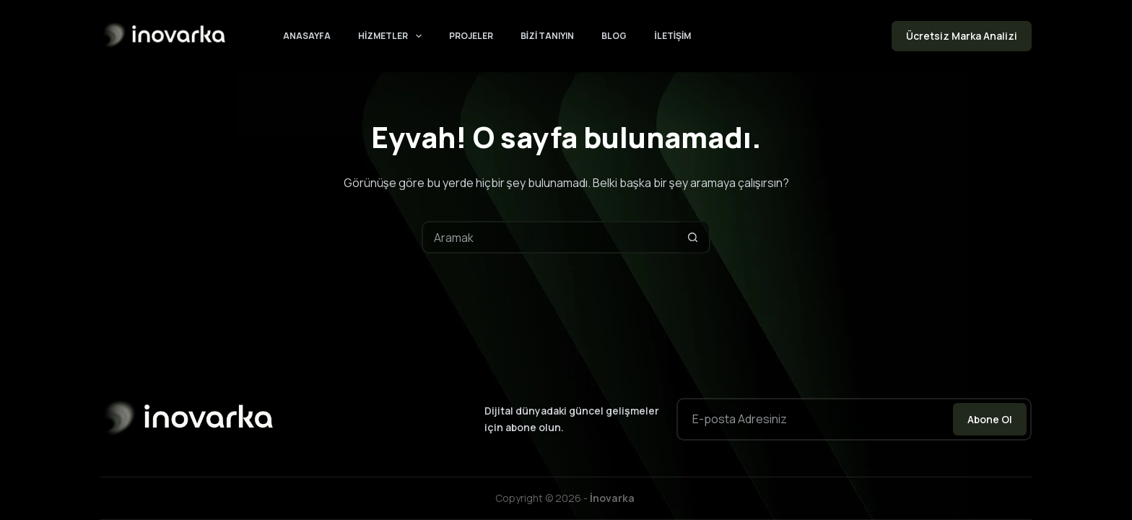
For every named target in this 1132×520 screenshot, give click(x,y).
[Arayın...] (549, 237)
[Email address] (814, 419)
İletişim (672, 36)
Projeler (471, 36)
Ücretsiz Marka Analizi (961, 36)
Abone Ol (989, 419)
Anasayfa (307, 36)
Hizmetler (392, 36)
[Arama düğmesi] (692, 237)
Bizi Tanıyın (548, 36)
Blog (614, 36)
